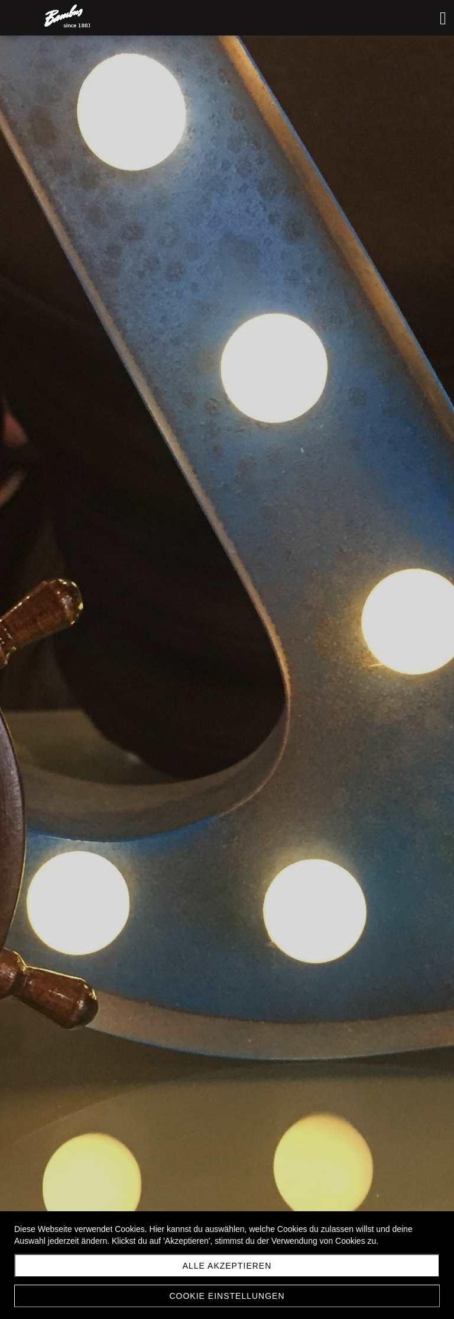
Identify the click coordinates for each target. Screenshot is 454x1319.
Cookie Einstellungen (226, 1296)
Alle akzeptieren (227, 1265)
